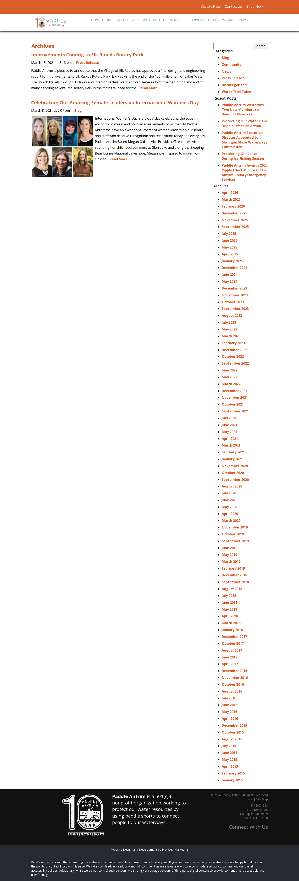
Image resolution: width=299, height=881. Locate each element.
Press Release (87, 62)
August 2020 (232, 486)
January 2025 (232, 261)
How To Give (102, 20)
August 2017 (232, 650)
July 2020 (229, 493)
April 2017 (230, 664)
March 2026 (231, 199)
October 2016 (233, 684)
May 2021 (229, 431)
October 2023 (233, 302)
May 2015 (229, 759)
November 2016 (235, 677)
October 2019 (233, 534)
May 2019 (229, 554)
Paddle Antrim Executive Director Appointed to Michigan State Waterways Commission (244, 139)
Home (248, 799)
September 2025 (235, 226)
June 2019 (229, 548)
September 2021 (235, 411)
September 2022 (235, 363)
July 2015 (229, 746)
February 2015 (233, 773)
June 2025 (229, 240)
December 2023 (234, 288)
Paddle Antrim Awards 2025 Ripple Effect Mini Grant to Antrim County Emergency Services (244, 172)
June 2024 (229, 274)
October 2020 (233, 472)
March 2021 (231, 445)
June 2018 (229, 602)
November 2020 (235, 466)
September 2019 (235, 541)
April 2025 (230, 254)
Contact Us (233, 6)
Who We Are (223, 20)
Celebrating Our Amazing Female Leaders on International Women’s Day (115, 102)
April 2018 (230, 616)
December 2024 (234, 267)
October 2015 (233, 732)
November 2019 (235, 527)
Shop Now (254, 6)
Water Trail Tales (236, 91)
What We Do (153, 20)
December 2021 (234, 391)
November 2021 (235, 397)
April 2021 (230, 438)
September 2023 (235, 308)
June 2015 (229, 752)
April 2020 (230, 513)
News (243, 20)
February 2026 (233, 206)
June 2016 (229, 705)
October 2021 (233, 404)
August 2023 (232, 315)
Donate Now (210, 6)
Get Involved (197, 20)
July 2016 (229, 698)
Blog (78, 110)
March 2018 (231, 623)
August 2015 (232, 739)
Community (231, 64)
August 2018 (232, 589)
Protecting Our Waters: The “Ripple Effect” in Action (245, 123)
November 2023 (235, 295)
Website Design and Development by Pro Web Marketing (149, 849)
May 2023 (229, 329)
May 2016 (229, 711)
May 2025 (229, 247)
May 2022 (229, 377)
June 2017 (229, 657)
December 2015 (234, 725)
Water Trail (127, 20)
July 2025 (229, 233)
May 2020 (229, 507)
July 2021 (229, 418)
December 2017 (234, 636)
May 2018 (229, 609)
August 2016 (232, 691)
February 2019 (233, 568)
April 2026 (230, 192)
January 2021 (232, 459)
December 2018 (234, 575)
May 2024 (229, 281)
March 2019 (231, 561)
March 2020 (231, 520)
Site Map (262, 799)
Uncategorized (234, 85)
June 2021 (229, 425)
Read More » (150, 88)
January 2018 (232, 629)
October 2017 (233, 643)
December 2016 (234, 670)
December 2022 (234, 350)
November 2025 (235, 220)
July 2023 (229, 322)
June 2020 (229, 500)
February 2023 (233, 343)
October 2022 (233, 356)
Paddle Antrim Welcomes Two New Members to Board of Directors (243, 110)
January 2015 (232, 780)
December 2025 (234, 213)
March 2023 (231, 336)
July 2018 (229, 595)
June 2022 (229, 370)
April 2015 (230, 766)
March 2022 (231, 384)
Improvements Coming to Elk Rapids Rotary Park (87, 54)
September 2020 (235, 479)
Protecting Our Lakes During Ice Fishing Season (243, 156)
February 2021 (233, 452)
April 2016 (230, 718)
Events (174, 20)
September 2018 (235, 582)
